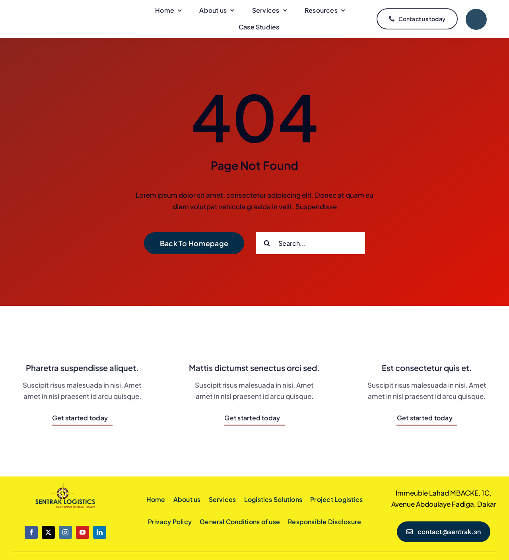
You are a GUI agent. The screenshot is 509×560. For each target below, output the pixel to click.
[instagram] (65, 532)
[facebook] (31, 532)
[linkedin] (99, 532)
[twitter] (48, 532)
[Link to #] (476, 19)
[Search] (267, 243)
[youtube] (82, 532)
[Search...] (310, 243)
